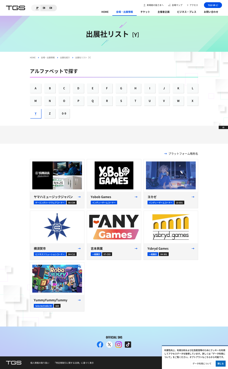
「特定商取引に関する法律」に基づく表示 (74, 362)
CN (50, 8)
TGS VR (213, 5)
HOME (105, 12)
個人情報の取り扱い (39, 362)
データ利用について (202, 363)
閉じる (220, 363)
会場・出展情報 (124, 12)
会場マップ (177, 4)
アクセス (194, 4)
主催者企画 (164, 12)
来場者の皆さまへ (155, 4)
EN (44, 8)
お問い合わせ (211, 12)
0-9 (64, 113)
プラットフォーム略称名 (183, 154)
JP (37, 8)
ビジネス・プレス (186, 12)
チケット (145, 12)
